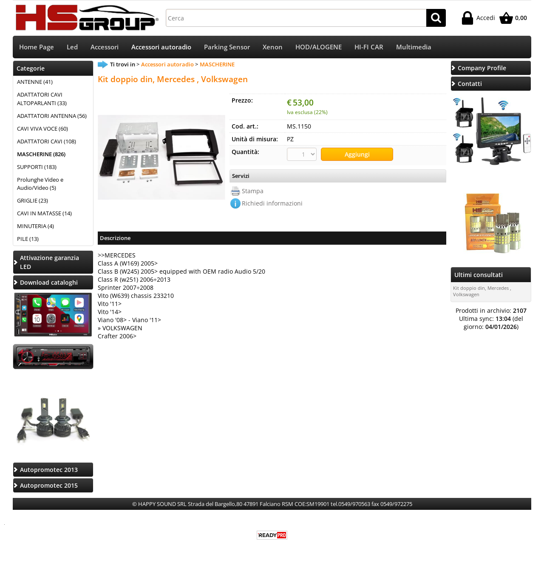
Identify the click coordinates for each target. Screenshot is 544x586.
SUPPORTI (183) (37, 167)
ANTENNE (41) (35, 82)
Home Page (36, 47)
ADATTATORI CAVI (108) (46, 141)
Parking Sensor (227, 47)
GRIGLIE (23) (32, 200)
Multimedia (413, 47)
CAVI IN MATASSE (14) (44, 213)
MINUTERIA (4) (35, 226)
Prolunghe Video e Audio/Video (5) (40, 184)
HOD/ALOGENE (318, 47)
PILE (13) (28, 239)
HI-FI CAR (368, 47)
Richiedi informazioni (272, 203)
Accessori (105, 47)
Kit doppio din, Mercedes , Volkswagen (482, 291)
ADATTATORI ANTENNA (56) (52, 116)
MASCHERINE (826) (41, 154)
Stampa (253, 191)
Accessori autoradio (161, 47)
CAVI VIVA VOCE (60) (42, 128)
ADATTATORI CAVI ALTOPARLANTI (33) (42, 99)
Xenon (273, 47)
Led (72, 47)
